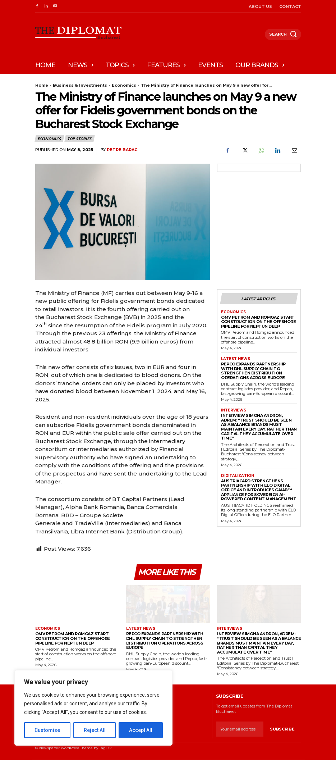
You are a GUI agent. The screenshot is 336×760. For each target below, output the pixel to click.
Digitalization (237, 476)
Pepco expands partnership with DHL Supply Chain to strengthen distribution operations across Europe (253, 370)
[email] (239, 729)
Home (41, 85)
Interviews (233, 410)
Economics (124, 85)
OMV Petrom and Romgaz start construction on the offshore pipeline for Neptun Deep (258, 322)
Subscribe (282, 729)
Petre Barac (122, 149)
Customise (47, 730)
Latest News (235, 359)
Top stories (79, 138)
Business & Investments (80, 85)
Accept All (140, 730)
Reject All (95, 730)
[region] (93, 708)
